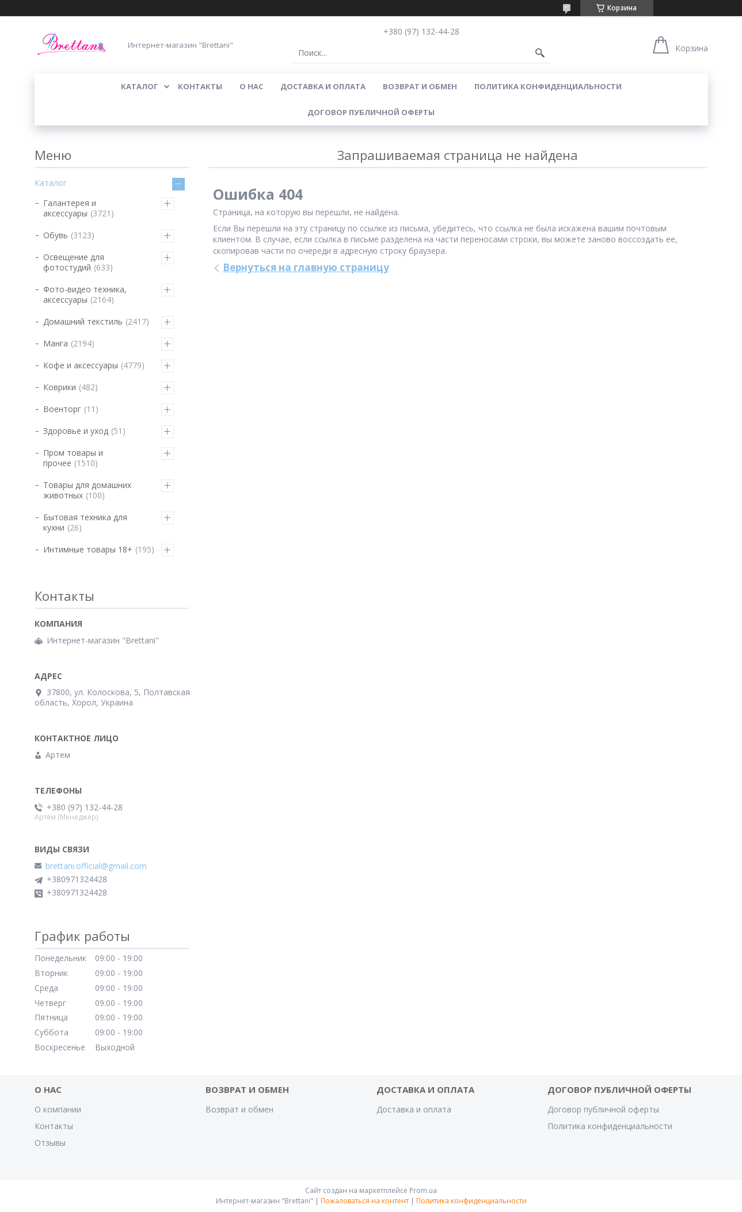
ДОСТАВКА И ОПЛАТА (323, 86)
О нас (251, 86)
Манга (55, 343)
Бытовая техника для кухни (85, 522)
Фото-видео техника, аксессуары (85, 294)
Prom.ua (423, 1190)
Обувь (55, 235)
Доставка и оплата (413, 1109)
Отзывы (50, 1142)
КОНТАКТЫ (200, 86)
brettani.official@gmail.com (96, 866)
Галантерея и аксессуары (69, 208)
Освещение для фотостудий (73, 262)
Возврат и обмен (239, 1109)
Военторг (62, 408)
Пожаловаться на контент (365, 1201)
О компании (58, 1109)
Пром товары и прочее (73, 457)
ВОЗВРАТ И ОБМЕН (420, 86)
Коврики (59, 387)
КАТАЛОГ (139, 86)
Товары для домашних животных (87, 490)
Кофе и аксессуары (80, 365)
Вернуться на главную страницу (306, 267)
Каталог (51, 182)
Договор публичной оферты (371, 112)
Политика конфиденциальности (548, 86)
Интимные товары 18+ (87, 549)
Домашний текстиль (83, 321)
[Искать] (540, 53)
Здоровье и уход (75, 430)
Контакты (54, 1125)
